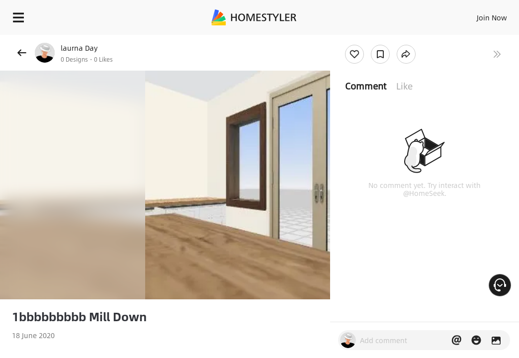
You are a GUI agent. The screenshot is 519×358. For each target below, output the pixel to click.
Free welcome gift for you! (382, 40)
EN (468, 14)
